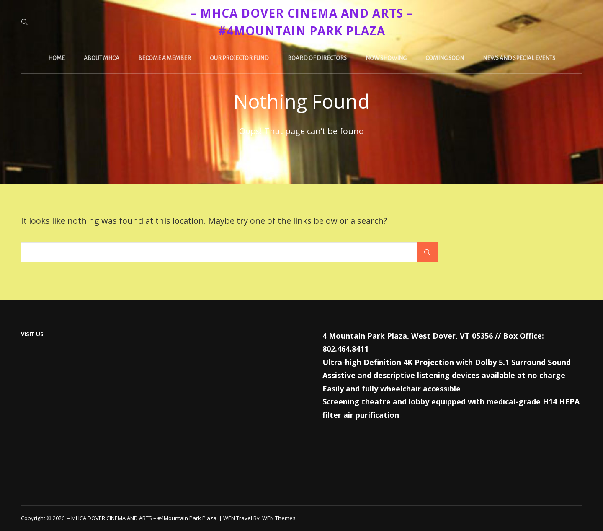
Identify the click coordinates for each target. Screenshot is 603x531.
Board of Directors (317, 58)
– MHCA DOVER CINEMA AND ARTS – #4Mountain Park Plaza (142, 518)
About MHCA (101, 58)
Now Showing (386, 58)
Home (56, 58)
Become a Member (164, 58)
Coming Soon (444, 58)
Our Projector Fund (239, 58)
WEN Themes (279, 518)
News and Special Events (519, 58)
